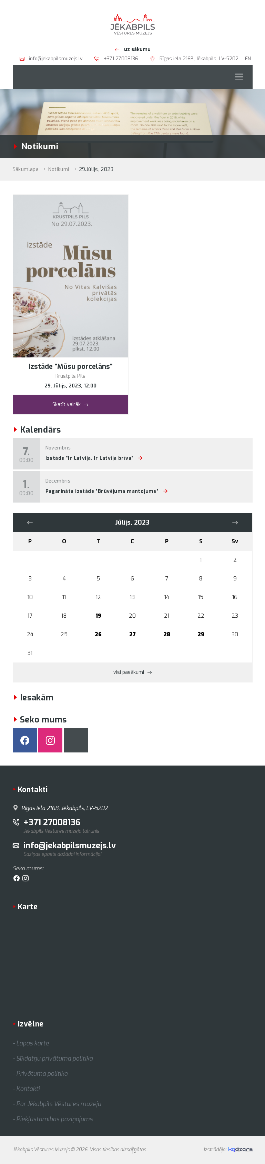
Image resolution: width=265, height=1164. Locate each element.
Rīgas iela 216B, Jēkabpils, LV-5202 (194, 59)
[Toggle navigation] (239, 76)
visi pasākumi (132, 672)
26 (98, 634)
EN (248, 59)
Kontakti (28, 1089)
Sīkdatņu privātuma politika (54, 1058)
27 (132, 634)
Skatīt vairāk (70, 404)
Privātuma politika (42, 1074)
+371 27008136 (116, 59)
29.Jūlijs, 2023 (96, 169)
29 (200, 634)
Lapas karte (32, 1043)
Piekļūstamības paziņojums (54, 1119)
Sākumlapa (26, 169)
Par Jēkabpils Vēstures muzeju (58, 1104)
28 (166, 634)
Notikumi (58, 169)
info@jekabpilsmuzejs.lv (51, 59)
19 (98, 615)
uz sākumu (133, 49)
